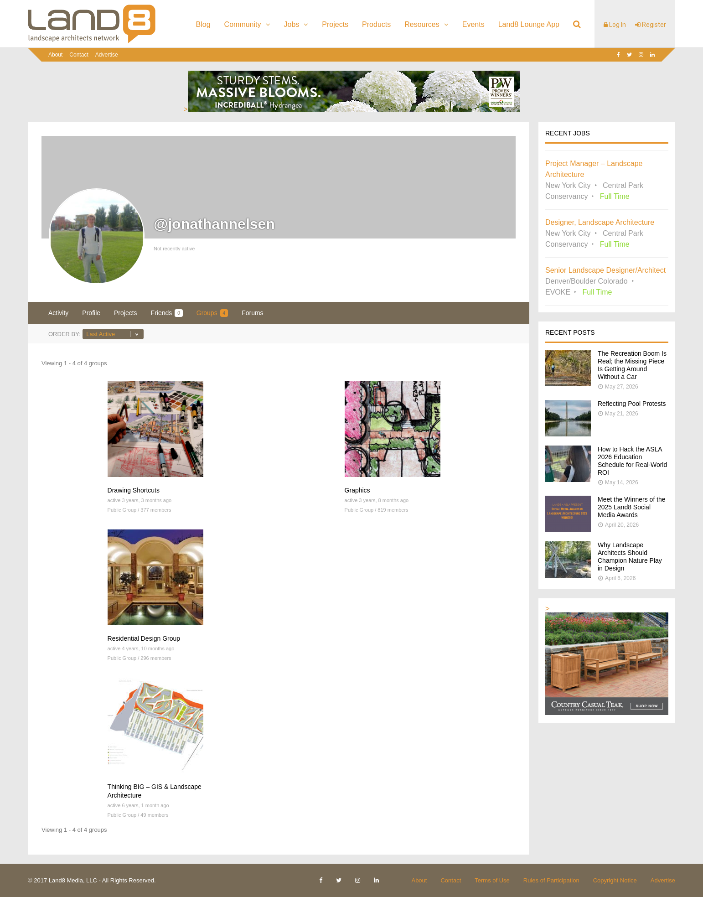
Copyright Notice (615, 880)
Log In (615, 24)
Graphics (357, 490)
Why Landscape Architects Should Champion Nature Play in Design (630, 556)
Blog (203, 24)
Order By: (64, 334)
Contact (78, 55)
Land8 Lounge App (528, 24)
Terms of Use (492, 880)
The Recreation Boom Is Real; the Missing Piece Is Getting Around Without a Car (632, 365)
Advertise (106, 55)
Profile (91, 312)
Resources (421, 24)
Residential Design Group (144, 638)
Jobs (292, 24)
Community (242, 24)
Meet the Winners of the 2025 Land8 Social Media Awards (632, 507)
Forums (252, 312)
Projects (335, 24)
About (55, 55)
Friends (167, 313)
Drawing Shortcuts (134, 490)
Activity (58, 312)
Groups (212, 313)
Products (376, 24)
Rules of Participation (551, 880)
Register (650, 24)
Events (473, 24)
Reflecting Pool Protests (632, 403)
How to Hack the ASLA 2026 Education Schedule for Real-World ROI (632, 461)
